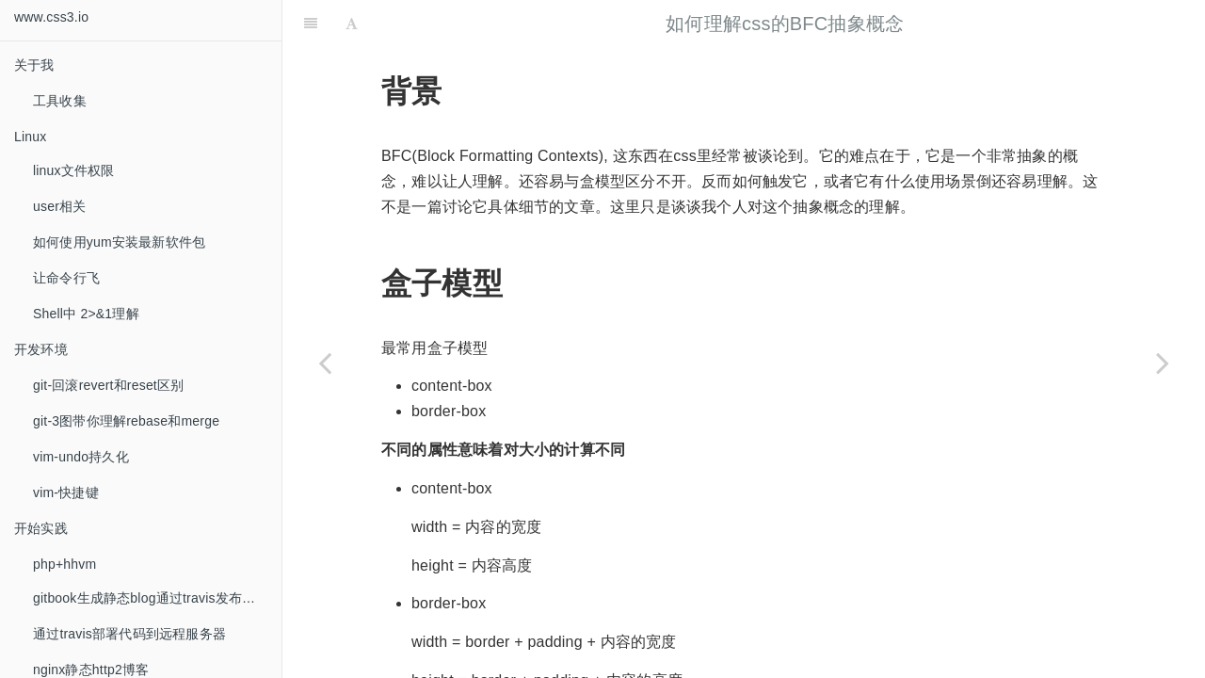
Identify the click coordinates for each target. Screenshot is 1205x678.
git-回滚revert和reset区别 (108, 385)
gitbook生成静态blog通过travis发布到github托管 (157, 597)
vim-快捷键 (66, 492)
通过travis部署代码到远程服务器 (129, 633)
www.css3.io (51, 16)
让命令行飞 (66, 277)
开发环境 (41, 349)
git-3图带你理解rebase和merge (126, 420)
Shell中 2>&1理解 (86, 313)
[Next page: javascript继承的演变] (1162, 362)
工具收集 (60, 100)
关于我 (34, 65)
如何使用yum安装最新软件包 (119, 242)
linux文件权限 (74, 170)
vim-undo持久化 (81, 456)
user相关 (59, 206)
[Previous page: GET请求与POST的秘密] (324, 362)
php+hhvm (64, 564)
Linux (30, 136)
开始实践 (41, 528)
